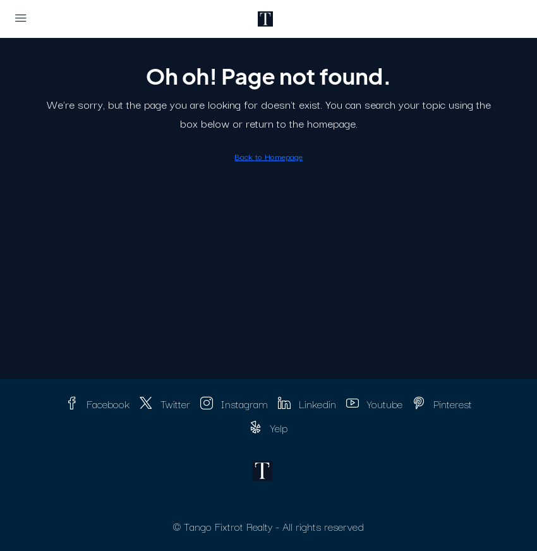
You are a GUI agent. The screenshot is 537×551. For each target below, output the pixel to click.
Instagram (234, 403)
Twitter (165, 403)
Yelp (268, 427)
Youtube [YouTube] (374, 403)
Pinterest (442, 403)
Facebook (98, 403)
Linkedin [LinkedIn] (307, 403)
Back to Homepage (268, 156)
